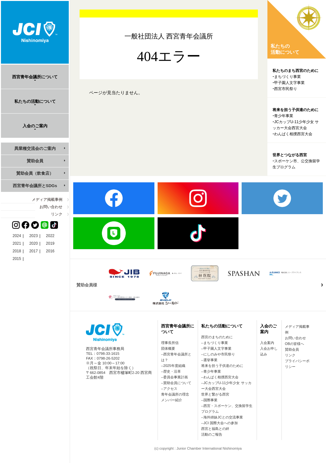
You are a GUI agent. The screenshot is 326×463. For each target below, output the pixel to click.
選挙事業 (210, 360)
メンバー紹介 (171, 400)
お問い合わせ (50, 207)
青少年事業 (283, 116)
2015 (17, 258)
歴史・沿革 (172, 371)
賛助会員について (177, 383)
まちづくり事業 (287, 76)
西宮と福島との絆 (215, 429)
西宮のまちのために (217, 337)
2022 (50, 236)
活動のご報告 (211, 434)
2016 (50, 251)
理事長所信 (170, 343)
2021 (17, 243)
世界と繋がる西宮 (215, 394)
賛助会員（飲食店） (34, 173)
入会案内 (267, 343)
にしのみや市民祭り (219, 354)
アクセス (170, 388)
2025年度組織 (174, 366)
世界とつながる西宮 (290, 155)
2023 (33, 236)
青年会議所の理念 (175, 394)
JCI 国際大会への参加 (220, 423)
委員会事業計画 (175, 377)
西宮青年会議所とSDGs (35, 185)
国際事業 (210, 400)
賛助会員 (35, 160)
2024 (17, 236)
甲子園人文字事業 (289, 83)
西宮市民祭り (285, 89)
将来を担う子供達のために (295, 110)
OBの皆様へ (294, 344)
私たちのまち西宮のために (295, 70)
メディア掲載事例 (47, 199)
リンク (56, 214)
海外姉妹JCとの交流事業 (223, 417)
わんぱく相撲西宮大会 (293, 134)
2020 (33, 243)
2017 (33, 251)
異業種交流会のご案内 (35, 148)
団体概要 (168, 348)
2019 (50, 243)
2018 (17, 251)
